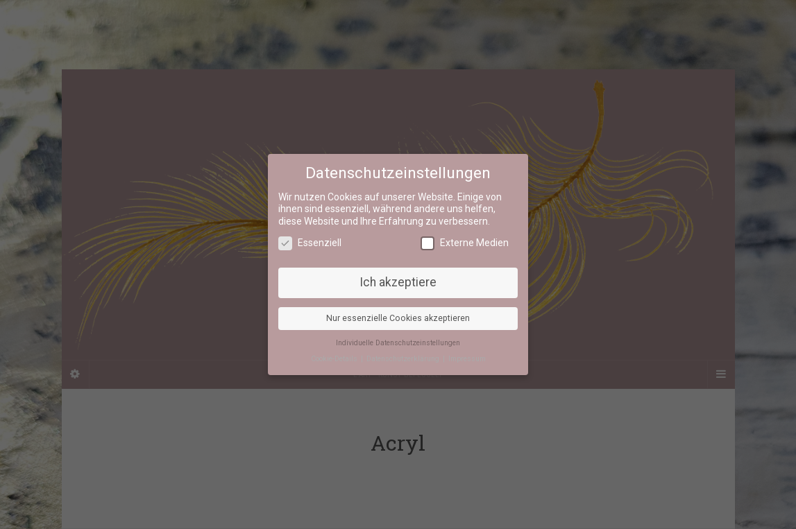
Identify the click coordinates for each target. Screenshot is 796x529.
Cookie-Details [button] (335, 358)
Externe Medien (465, 243)
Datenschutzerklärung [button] (403, 358)
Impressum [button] (467, 358)
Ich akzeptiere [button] (398, 282)
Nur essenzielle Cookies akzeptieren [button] (398, 318)
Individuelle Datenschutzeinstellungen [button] (398, 342)
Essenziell (309, 243)
